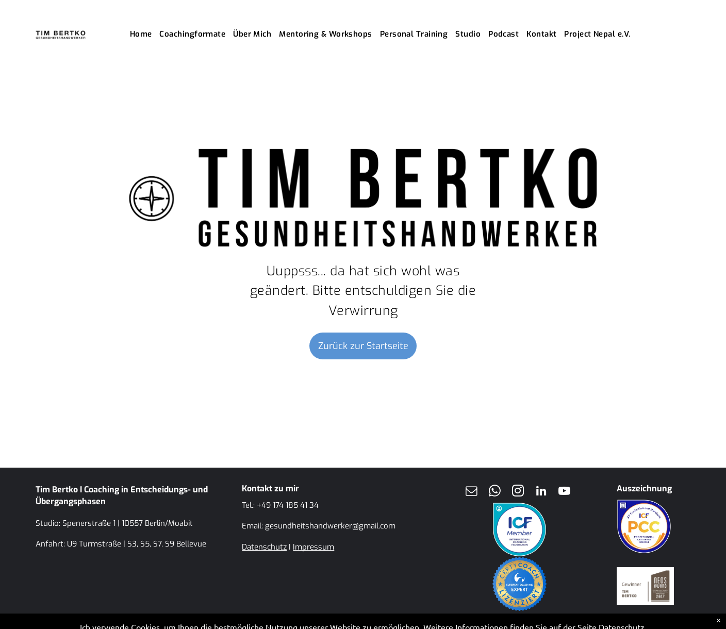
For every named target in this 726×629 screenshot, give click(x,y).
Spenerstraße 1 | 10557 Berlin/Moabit (127, 523)
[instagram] (517, 492)
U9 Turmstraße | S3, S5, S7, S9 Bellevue (136, 544)
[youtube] (564, 492)
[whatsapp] (494, 492)
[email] (471, 492)
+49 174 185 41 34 (288, 505)
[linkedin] (541, 492)
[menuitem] (145, 34)
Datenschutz (264, 547)
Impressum (313, 547)
